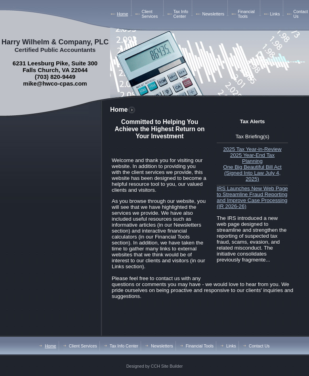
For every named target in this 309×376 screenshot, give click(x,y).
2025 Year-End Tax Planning (252, 158)
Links (275, 13)
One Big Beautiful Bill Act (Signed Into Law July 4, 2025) (252, 173)
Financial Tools (246, 14)
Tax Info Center (181, 14)
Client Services (149, 14)
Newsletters (213, 13)
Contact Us (259, 346)
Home (122, 13)
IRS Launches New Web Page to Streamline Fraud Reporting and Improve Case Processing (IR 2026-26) (252, 197)
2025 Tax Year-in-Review (252, 149)
